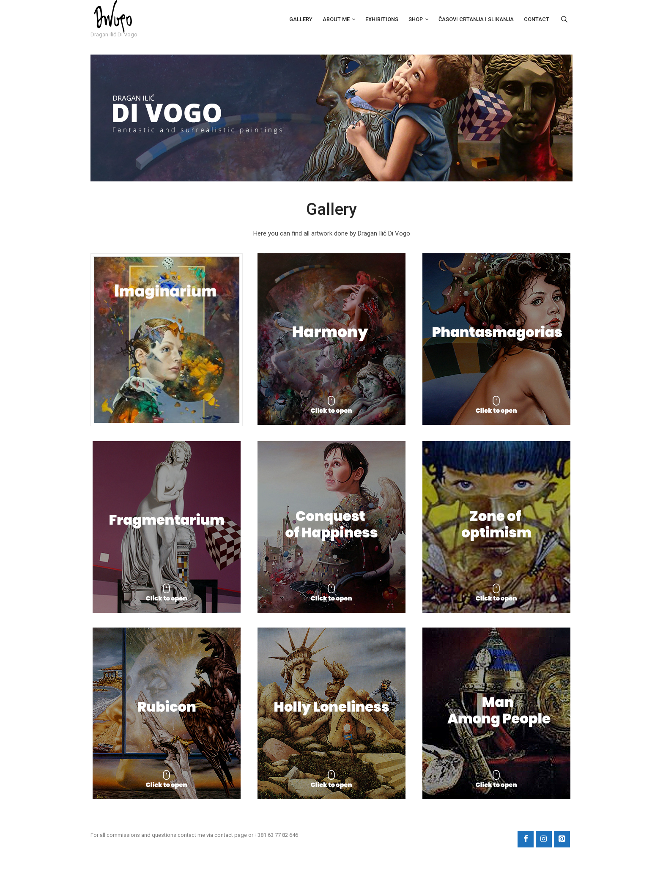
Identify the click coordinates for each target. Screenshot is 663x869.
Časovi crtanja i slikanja (476, 19)
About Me (336, 19)
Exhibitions (381, 19)
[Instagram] (544, 841)
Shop (415, 19)
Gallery (300, 19)
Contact (536, 19)
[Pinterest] (562, 841)
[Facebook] (526, 841)
